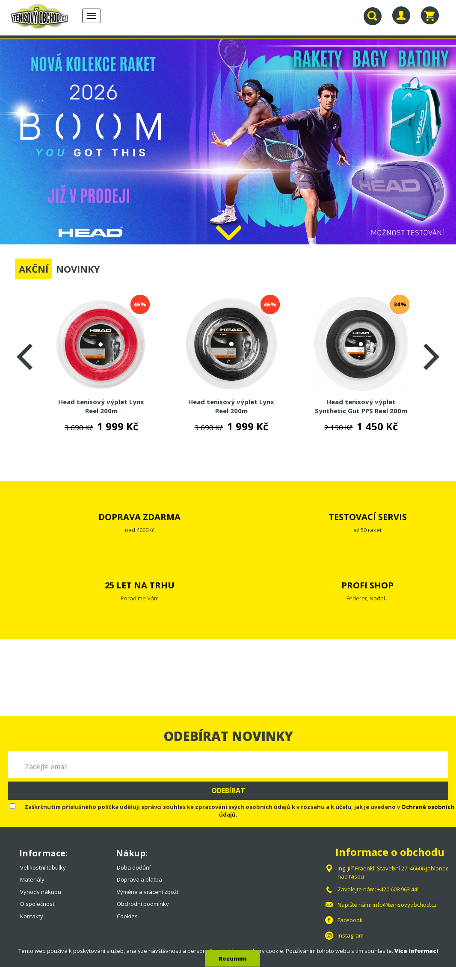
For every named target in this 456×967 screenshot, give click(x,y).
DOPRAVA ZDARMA (139, 517)
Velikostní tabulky (43, 867)
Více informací (416, 951)
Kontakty (31, 916)
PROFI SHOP (367, 585)
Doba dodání (134, 867)
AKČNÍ (33, 268)
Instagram (351, 935)
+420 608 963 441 (398, 889)
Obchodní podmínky (143, 904)
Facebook (350, 920)
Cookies (127, 916)
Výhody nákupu (40, 892)
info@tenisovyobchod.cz (405, 904)
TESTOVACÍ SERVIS (368, 517)
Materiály (32, 879)
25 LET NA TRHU (140, 585)
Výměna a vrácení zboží (147, 892)
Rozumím (232, 958)
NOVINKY (78, 268)
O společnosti (38, 904)
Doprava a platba (139, 879)
